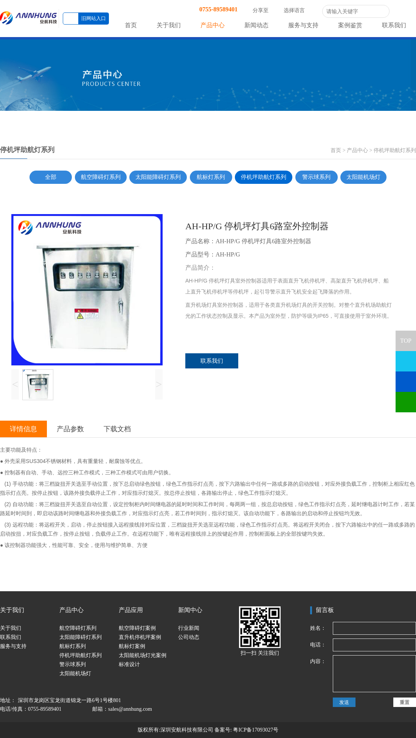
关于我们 (169, 25)
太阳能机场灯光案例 (142, 655)
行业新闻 (188, 628)
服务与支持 (303, 25)
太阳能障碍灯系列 (158, 177)
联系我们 (394, 25)
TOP (405, 337)
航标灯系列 (211, 177)
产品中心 (212, 25)
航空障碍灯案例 (137, 628)
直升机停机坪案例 (140, 637)
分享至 (264, 10)
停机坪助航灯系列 (395, 150)
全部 (50, 177)
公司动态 (188, 637)
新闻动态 (256, 25)
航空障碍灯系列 (101, 177)
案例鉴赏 (350, 25)
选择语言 (298, 10)
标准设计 (129, 664)
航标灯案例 (132, 646)
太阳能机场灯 (363, 177)
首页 (131, 25)
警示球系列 (316, 177)
